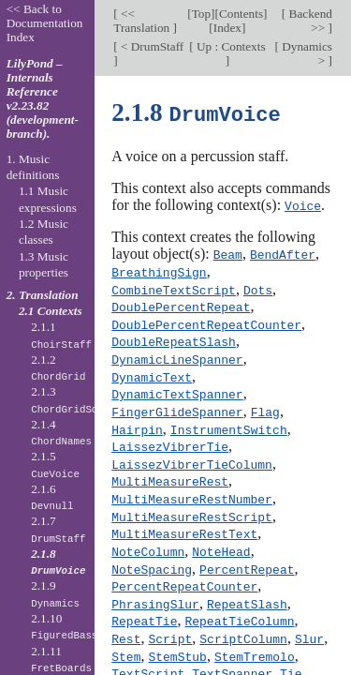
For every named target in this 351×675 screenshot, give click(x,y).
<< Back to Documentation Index (45, 23)
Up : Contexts (230, 46)
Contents (241, 14)
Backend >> (308, 21)
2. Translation (43, 295)
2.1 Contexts (50, 311)
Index (227, 28)
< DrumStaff (151, 46)
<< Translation (142, 21)
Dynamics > (305, 53)
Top (201, 14)
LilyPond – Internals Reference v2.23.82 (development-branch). (43, 98)
